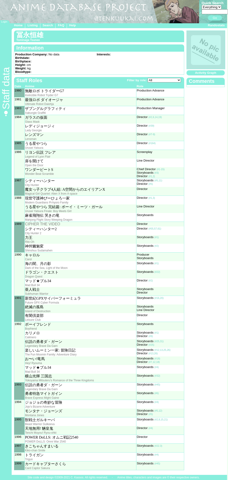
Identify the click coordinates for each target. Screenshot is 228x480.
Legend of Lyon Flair (37, 156)
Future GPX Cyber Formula (42, 302)
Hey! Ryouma (33, 363)
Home (18, 25)
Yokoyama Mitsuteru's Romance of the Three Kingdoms (59, 380)
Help (72, 25)
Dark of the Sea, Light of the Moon (46, 268)
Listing (33, 25)
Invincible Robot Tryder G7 (41, 95)
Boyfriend (31, 328)
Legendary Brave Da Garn (41, 346)
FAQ (61, 25)
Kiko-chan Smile (35, 450)
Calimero (30, 337)
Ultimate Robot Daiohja (39, 104)
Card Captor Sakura (37, 468)
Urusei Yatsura (34, 147)
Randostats (216, 25)
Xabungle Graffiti (35, 113)
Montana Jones (34, 415)
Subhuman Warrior (36, 293)
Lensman (30, 139)
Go (215, 18)
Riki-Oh (29, 241)
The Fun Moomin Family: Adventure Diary (50, 354)
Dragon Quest (33, 276)
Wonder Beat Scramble (39, 174)
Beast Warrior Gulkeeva (40, 424)
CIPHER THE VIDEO (42, 224)
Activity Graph (205, 72)
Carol (28, 259)
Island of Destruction (37, 311)
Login (4, 21)
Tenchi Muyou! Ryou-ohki (40, 432)
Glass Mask (32, 121)
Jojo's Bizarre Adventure (40, 406)
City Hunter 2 (33, 233)
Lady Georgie (33, 130)
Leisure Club (33, 319)
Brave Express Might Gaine (42, 397)
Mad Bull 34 (32, 285)
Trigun (29, 459)
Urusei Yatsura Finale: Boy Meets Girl (48, 211)
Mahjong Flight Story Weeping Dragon (48, 219)
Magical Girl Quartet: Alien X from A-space (51, 193)
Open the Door (34, 165)
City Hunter (32, 185)
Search (48, 25)
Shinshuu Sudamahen (38, 250)
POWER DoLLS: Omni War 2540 (45, 441)
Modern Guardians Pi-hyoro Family (46, 202)
